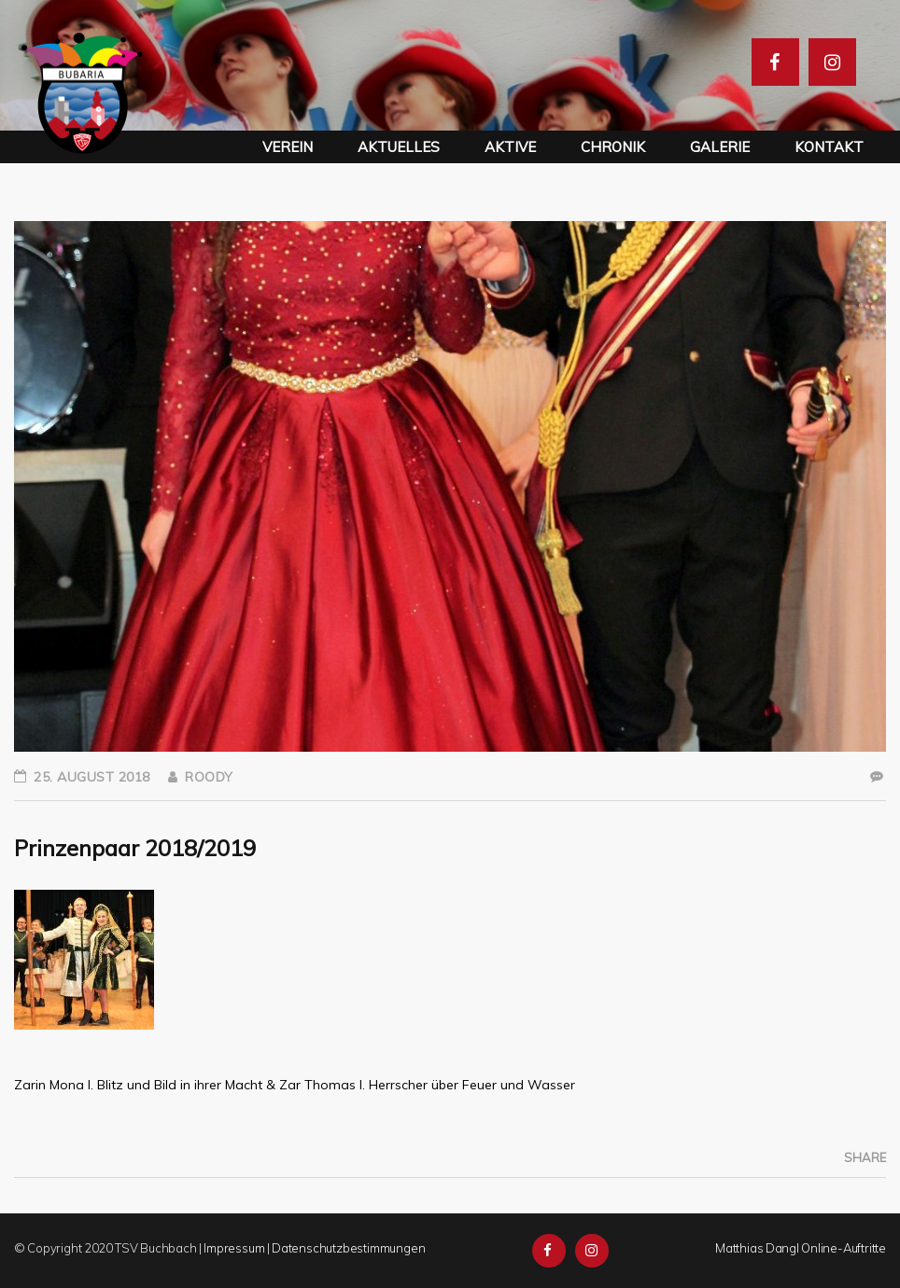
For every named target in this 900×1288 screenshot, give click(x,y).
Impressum (234, 1247)
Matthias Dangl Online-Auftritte (800, 1247)
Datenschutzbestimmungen (348, 1247)
